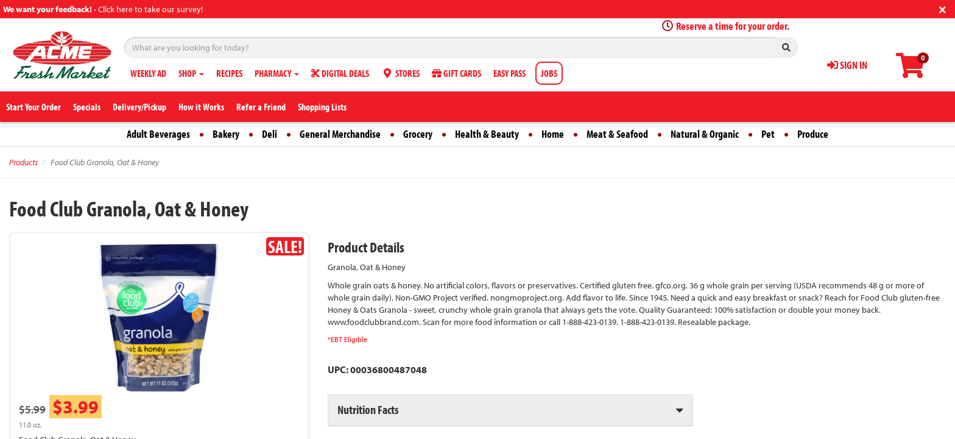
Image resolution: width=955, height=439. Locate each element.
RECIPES (229, 73)
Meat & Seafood (617, 134)
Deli (269, 134)
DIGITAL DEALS (340, 73)
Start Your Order (33, 107)
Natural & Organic (705, 134)
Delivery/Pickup (139, 107)
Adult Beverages (158, 134)
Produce (812, 134)
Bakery (226, 134)
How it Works (201, 107)
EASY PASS (509, 73)
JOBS (549, 73)
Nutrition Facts (367, 409)
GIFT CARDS (456, 73)
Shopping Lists (322, 107)
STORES (400, 73)
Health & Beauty (487, 134)
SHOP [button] (191, 73)
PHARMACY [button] (277, 73)
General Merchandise (340, 134)
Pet (768, 134)
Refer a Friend (261, 107)
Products (23, 162)
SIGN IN (847, 65)
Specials (86, 107)
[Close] (942, 8)
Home (552, 134)
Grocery (417, 134)
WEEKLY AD (148, 73)
